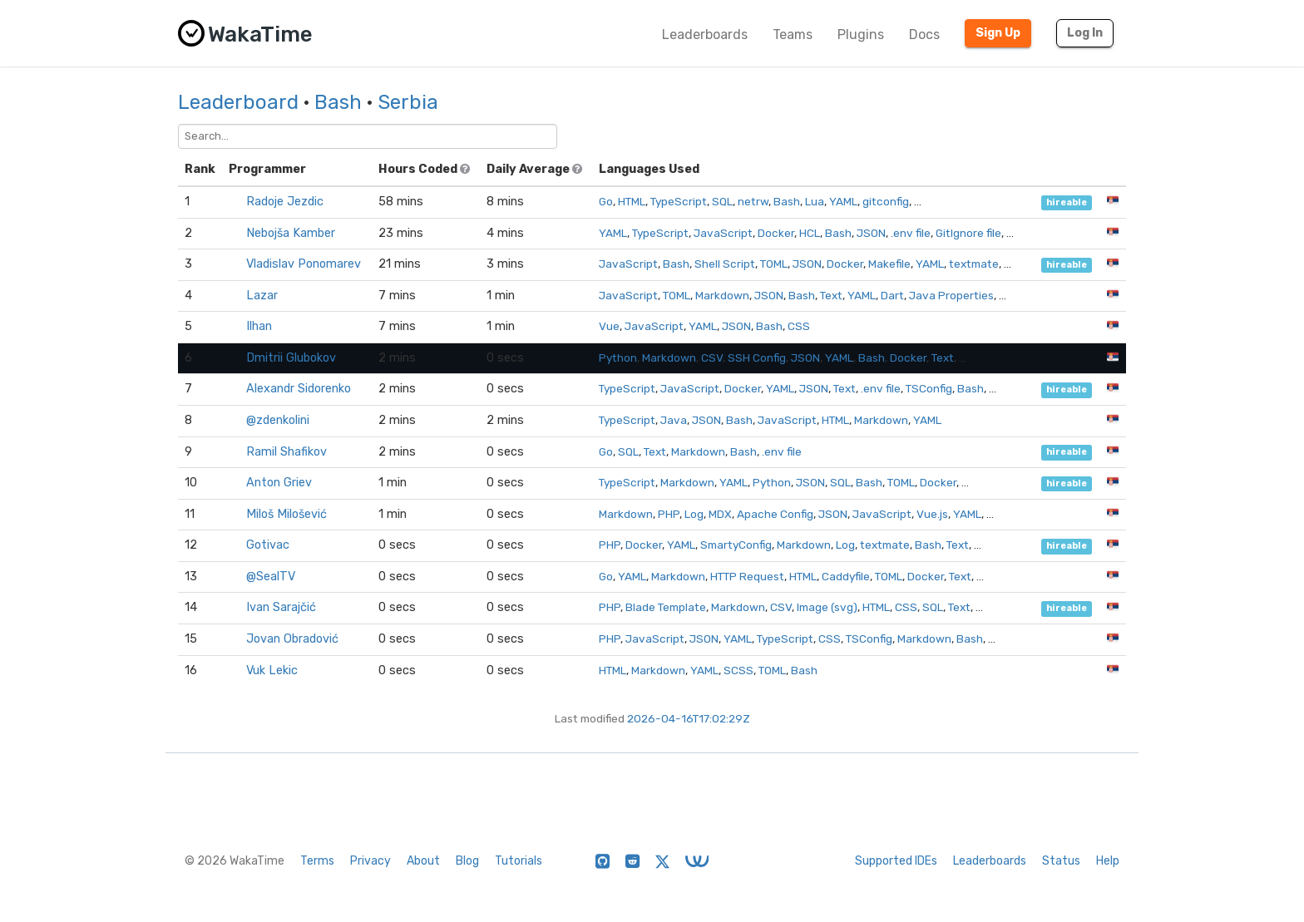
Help (1107, 861)
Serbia (408, 102)
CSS (799, 326)
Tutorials (518, 861)
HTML (631, 201)
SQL (722, 201)
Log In (1085, 33)
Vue (609, 326)
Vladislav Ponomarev (303, 264)
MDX (720, 513)
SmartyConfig (736, 544)
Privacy (370, 861)
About (423, 861)
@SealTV (270, 576)
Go (606, 201)
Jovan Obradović (292, 639)
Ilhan (259, 326)
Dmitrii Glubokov (291, 358)
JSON (871, 232)
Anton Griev (279, 483)
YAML (843, 201)
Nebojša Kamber (290, 233)
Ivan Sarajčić (281, 607)
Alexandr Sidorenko (298, 389)
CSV (712, 357)
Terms (317, 861)
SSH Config (757, 357)
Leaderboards (705, 34)
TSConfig (929, 388)
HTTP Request (747, 576)
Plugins (860, 34)
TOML (774, 263)
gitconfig (885, 201)
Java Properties (951, 295)
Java (673, 419)
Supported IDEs (896, 861)
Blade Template (665, 607)
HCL (809, 232)
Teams (793, 34)
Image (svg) (827, 607)
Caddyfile (846, 576)
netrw (753, 201)
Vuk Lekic (272, 670)
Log (694, 513)
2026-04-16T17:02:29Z (688, 718)
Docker (776, 232)
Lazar (262, 295)
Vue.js (932, 513)
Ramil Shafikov (286, 452)
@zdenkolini (277, 420)
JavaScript (723, 232)
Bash (338, 102)
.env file (911, 232)
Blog (467, 861)
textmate (974, 263)
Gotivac (267, 545)
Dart (892, 295)
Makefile (889, 263)
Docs (924, 34)
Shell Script (724, 263)
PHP (668, 513)
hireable (1066, 202)
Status (1061, 861)
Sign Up (998, 33)
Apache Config (775, 513)
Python (618, 357)
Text (831, 295)
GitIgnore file (968, 232)
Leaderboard (238, 102)
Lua (814, 201)
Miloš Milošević (286, 514)
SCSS (738, 670)
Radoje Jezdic (285, 202)
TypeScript (678, 201)
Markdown (722, 295)
